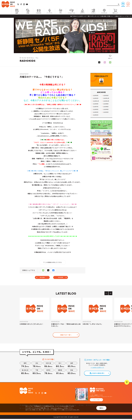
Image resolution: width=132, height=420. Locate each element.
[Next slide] (110, 294)
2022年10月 (107, 105)
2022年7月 (96, 111)
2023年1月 (96, 102)
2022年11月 (96, 105)
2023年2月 (106, 100)
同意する (101, 408)
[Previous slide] (106, 294)
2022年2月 (106, 116)
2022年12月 (107, 102)
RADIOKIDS (28, 60)
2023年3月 (96, 100)
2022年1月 (96, 119)
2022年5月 (96, 114)
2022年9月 (96, 108)
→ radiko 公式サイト (97, 368)
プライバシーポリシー (56, 408)
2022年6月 (106, 111)
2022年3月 (96, 116)
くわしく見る (96, 401)
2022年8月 (106, 108)
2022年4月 (106, 114)
